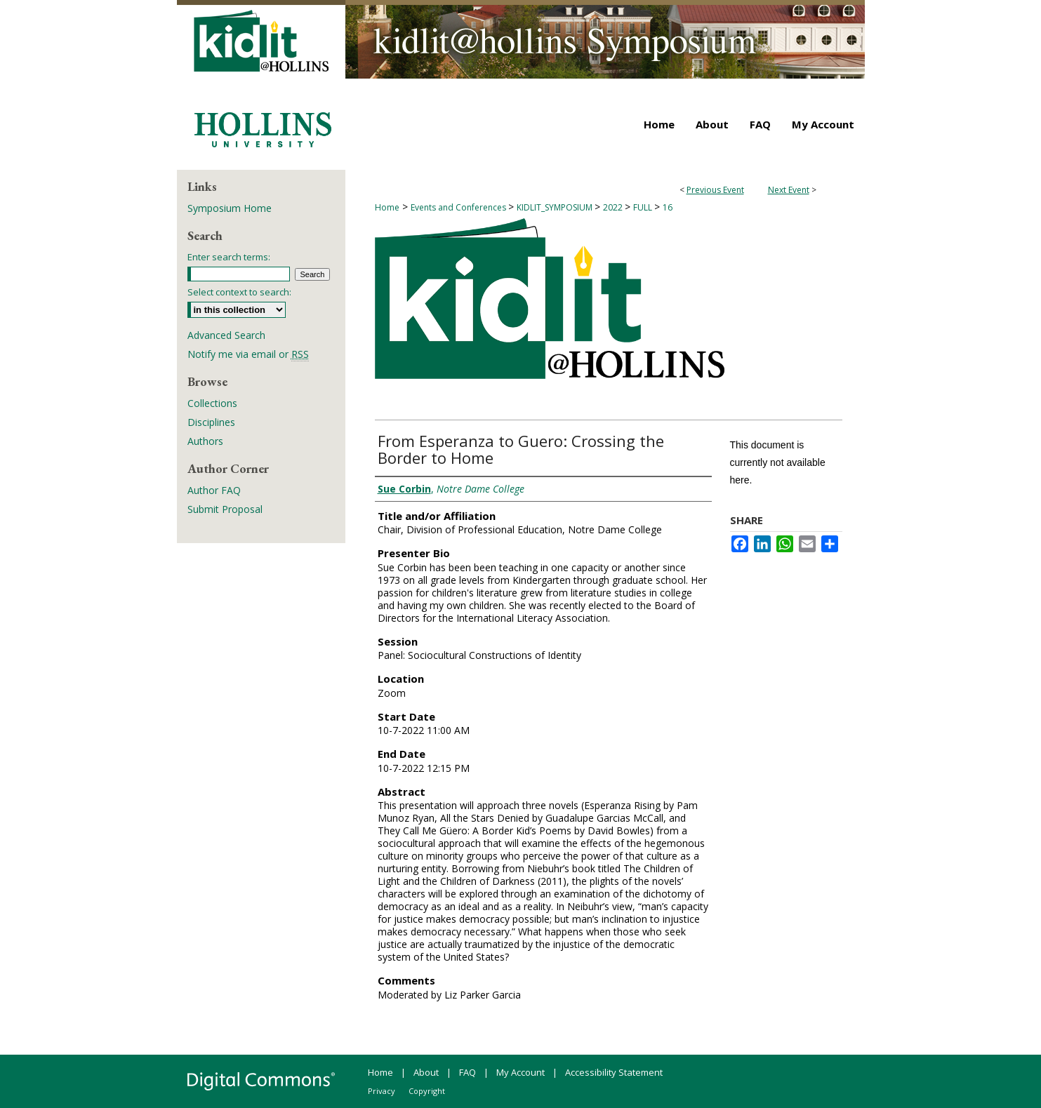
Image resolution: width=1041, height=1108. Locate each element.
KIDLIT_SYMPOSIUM (556, 207)
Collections (212, 403)
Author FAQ (214, 490)
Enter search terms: (228, 257)
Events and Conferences (459, 207)
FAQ (467, 1072)
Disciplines (211, 422)
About (426, 1072)
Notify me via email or (248, 354)
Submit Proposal (225, 509)
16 (667, 207)
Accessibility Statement (614, 1072)
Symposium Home (229, 208)
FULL (643, 207)
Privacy (381, 1091)
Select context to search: (239, 292)
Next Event (788, 190)
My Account (520, 1072)
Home (387, 207)
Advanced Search (226, 335)
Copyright (427, 1091)
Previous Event (715, 190)
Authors (205, 441)
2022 (614, 207)
